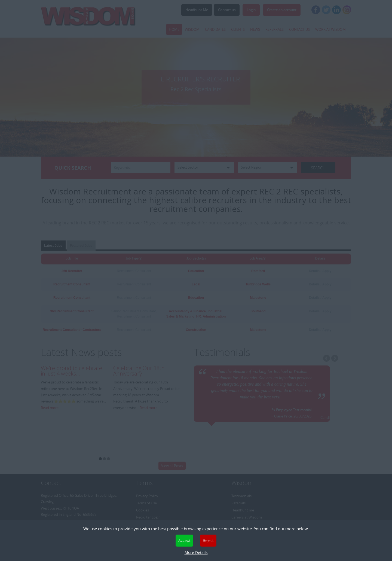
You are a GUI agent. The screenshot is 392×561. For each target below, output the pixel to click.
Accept (184, 540)
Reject (208, 540)
